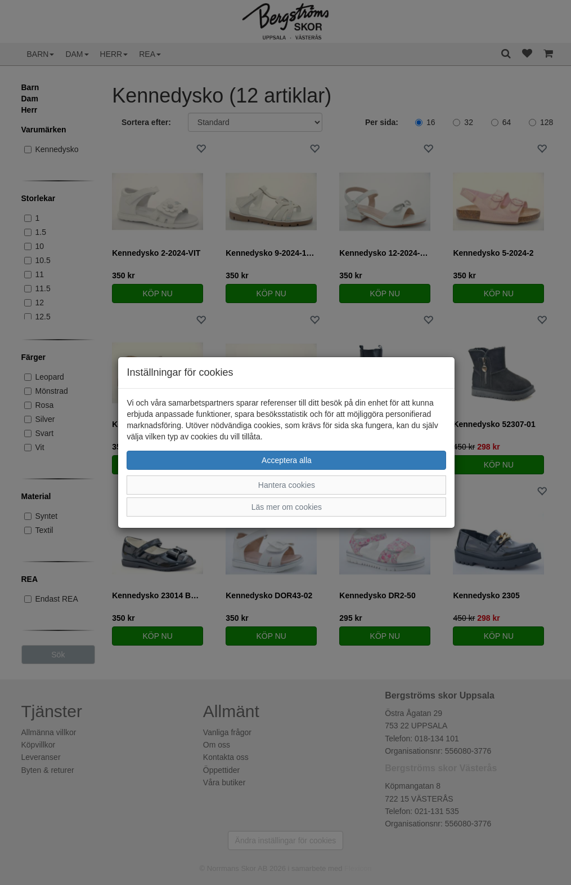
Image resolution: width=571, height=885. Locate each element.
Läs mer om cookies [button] (286, 507)
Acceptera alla (287, 460)
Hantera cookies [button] (286, 485)
